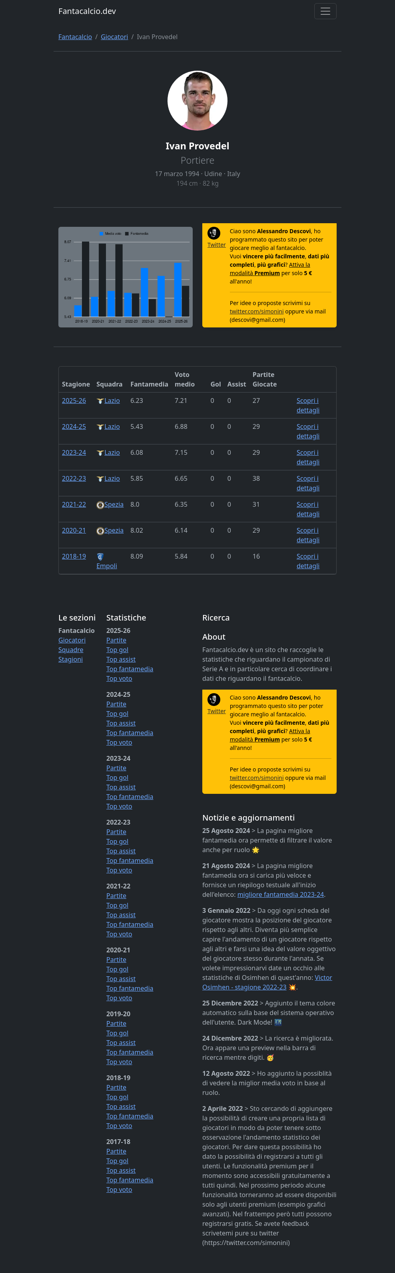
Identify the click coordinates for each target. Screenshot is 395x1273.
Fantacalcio (75, 36)
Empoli (106, 561)
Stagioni (70, 659)
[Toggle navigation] (325, 11)
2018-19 (74, 556)
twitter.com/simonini (257, 311)
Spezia (110, 504)
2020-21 (74, 530)
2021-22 (74, 504)
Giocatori (114, 36)
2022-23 (74, 478)
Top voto (119, 678)
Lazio (108, 400)
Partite (116, 640)
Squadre (71, 649)
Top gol (117, 649)
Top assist (121, 659)
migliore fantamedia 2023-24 (280, 894)
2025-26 (74, 400)
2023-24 (74, 452)
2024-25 (74, 426)
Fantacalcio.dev (87, 11)
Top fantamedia (130, 668)
